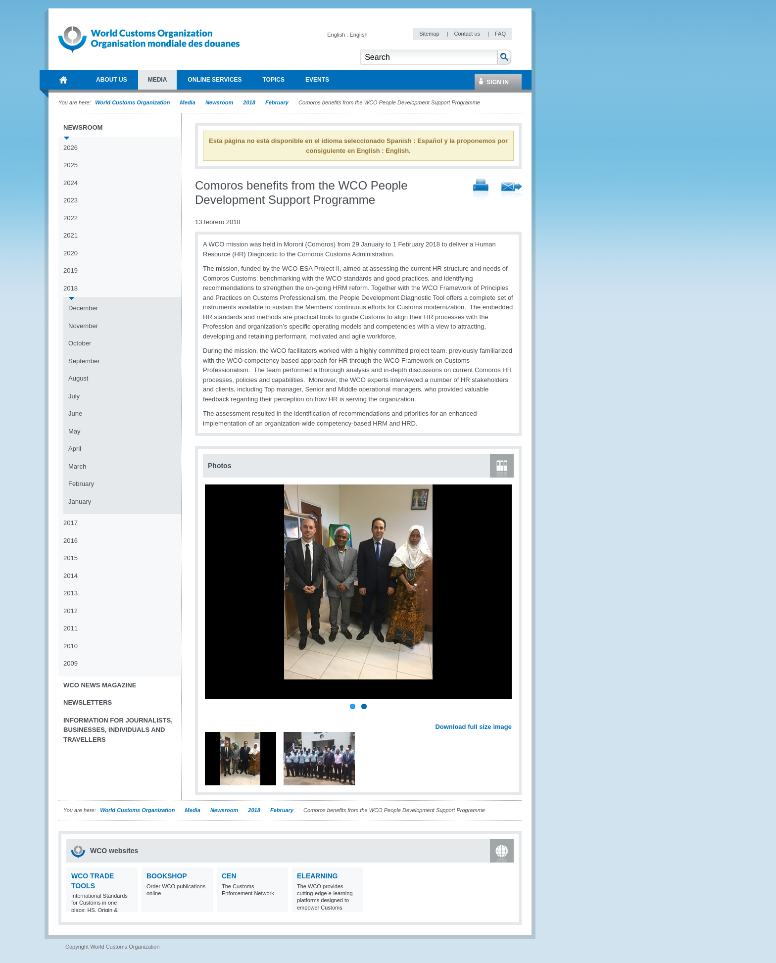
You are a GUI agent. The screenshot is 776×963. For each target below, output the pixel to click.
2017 (70, 523)
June (75, 413)
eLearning (317, 876)
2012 (70, 611)
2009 (70, 663)
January (79, 501)
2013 (70, 593)
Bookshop (166, 876)
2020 (70, 253)
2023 (70, 200)
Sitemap (429, 34)
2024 (70, 183)
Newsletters (87, 702)
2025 (70, 165)
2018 (249, 102)
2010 (70, 646)
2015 (70, 558)
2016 (70, 540)
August (78, 378)
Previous (213, 716)
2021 (70, 235)
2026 (70, 147)
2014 (70, 575)
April (74, 448)
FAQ (500, 34)
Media (187, 102)
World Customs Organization (133, 102)
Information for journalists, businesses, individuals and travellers (118, 730)
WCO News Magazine (99, 685)
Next (510, 716)
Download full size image (473, 726)
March (77, 466)
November (83, 326)
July (74, 396)
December (83, 308)
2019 (70, 270)
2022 (70, 218)
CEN (229, 876)
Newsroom (219, 102)
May (74, 431)
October (79, 343)
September (84, 361)
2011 (70, 628)
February (277, 102)
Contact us (468, 34)
